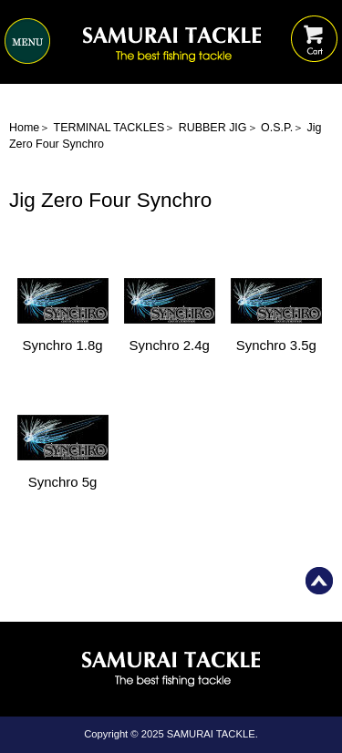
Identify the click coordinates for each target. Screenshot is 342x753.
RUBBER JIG (213, 127)
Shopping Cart (314, 25)
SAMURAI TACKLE (211, 733)
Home (24, 127)
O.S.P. (277, 127)
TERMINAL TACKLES (109, 127)
